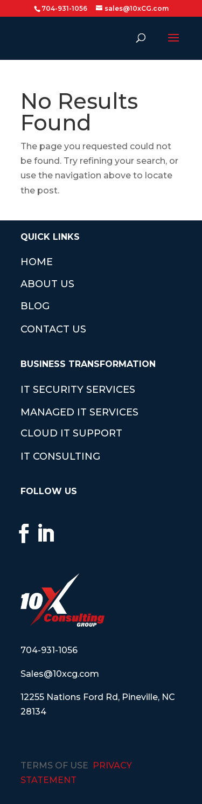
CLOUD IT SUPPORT (71, 433)
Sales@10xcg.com (59, 674)
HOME (36, 262)
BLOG (35, 306)
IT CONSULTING (60, 456)
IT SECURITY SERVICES (77, 390)
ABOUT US (47, 284)
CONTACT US (53, 329)
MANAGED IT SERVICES (79, 412)
